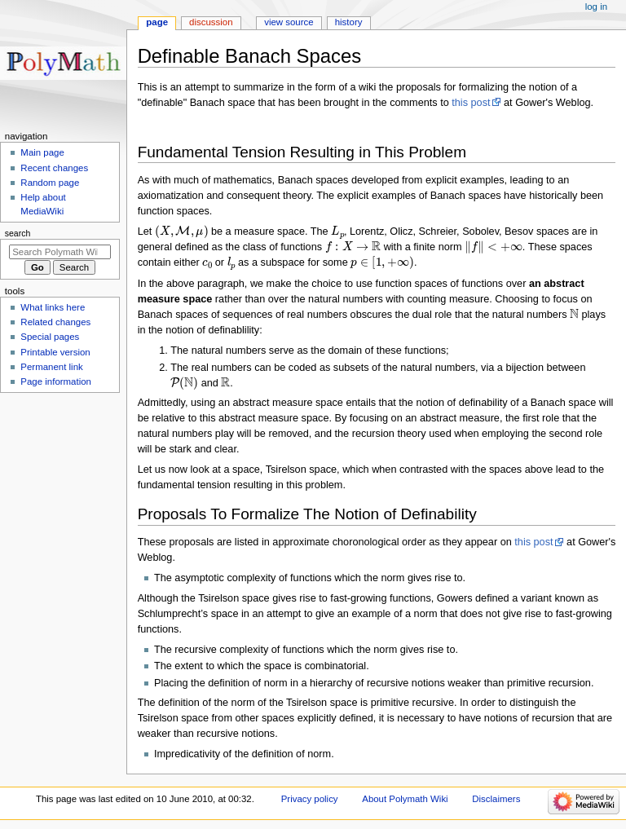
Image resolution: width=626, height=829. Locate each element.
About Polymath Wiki (404, 799)
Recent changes (54, 168)
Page (157, 22)
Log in (596, 6)
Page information (55, 381)
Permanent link (51, 367)
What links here (52, 307)
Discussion (210, 22)
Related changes (55, 322)
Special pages (49, 337)
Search (18, 233)
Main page (42, 152)
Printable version (55, 352)
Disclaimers (496, 799)
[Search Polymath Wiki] (60, 252)
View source (288, 22)
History (349, 22)
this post (471, 102)
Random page (49, 182)
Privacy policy (309, 799)
